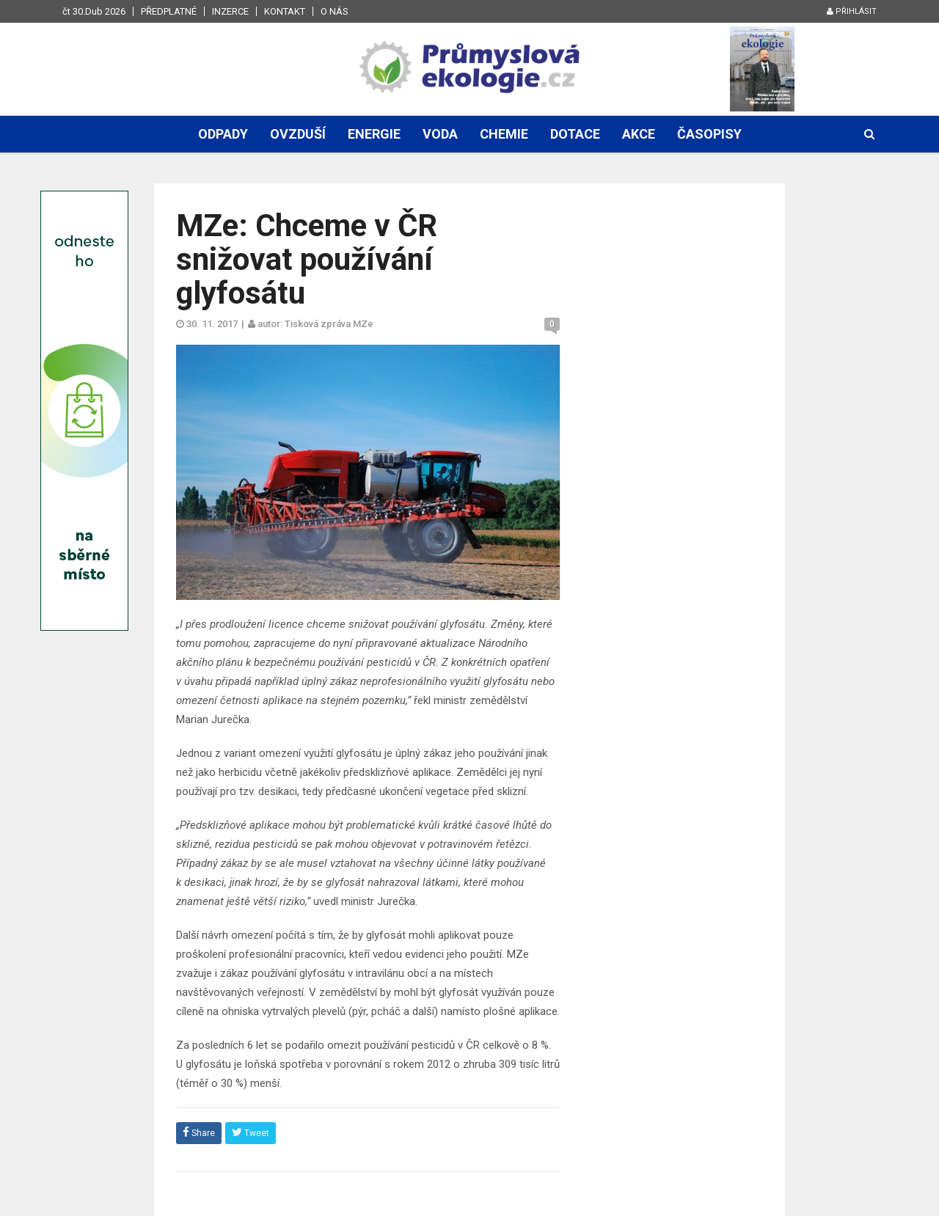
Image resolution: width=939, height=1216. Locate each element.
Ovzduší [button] (298, 134)
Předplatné (169, 11)
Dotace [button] (575, 134)
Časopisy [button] (709, 134)
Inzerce (230, 11)
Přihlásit (852, 11)
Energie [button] (374, 134)
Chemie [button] (504, 134)
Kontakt (284, 11)
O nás (334, 11)
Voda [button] (440, 134)
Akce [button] (638, 134)
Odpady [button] (223, 134)
